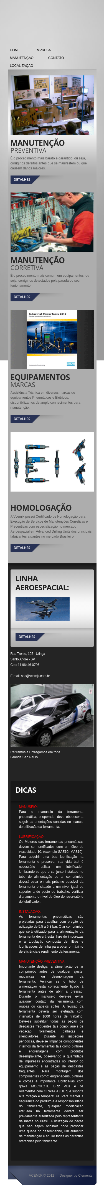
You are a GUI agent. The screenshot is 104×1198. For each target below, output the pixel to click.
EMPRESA (43, 50)
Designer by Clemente (76, 1175)
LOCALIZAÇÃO (21, 66)
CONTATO (56, 58)
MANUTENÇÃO (22, 58)
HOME (15, 50)
